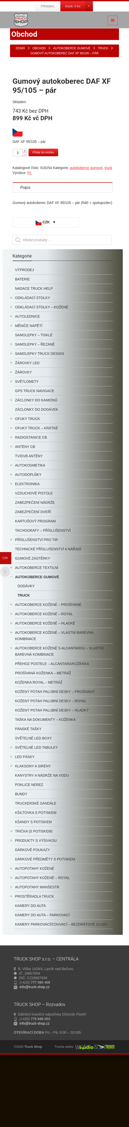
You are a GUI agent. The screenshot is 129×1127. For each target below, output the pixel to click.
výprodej (24, 335)
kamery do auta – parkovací (42, 980)
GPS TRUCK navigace (34, 456)
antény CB (25, 512)
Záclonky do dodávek (36, 474)
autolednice (27, 381)
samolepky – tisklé (34, 400)
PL (29, 238)
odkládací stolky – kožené (41, 372)
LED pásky (25, 822)
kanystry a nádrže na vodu (42, 840)
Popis (25, 252)
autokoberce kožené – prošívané (48, 669)
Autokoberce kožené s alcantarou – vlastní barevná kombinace (59, 716)
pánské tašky (28, 794)
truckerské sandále (35, 868)
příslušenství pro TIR (36, 605)
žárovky (23, 437)
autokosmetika (30, 530)
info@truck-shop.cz (35, 1052)
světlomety (27, 446)
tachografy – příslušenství (43, 595)
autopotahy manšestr (37, 952)
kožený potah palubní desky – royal (50, 766)
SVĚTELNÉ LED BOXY (33, 803)
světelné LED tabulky (36, 812)
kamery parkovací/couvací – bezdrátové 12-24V (61, 989)
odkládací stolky (32, 363)
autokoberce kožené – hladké (45, 688)
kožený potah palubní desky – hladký (52, 775)
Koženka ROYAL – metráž (38, 747)
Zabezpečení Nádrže (35, 567)
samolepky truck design (39, 418)
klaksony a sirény (33, 831)
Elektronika (27, 549)
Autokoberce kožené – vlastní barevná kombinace (54, 700)
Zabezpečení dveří (33, 577)
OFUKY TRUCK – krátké (36, 493)
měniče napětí (28, 391)
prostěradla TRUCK (34, 961)
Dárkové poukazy (32, 915)
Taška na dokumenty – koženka (45, 784)
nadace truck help (34, 353)
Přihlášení (47, 6)
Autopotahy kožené (34, 933)
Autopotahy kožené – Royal (42, 943)
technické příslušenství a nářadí (48, 614)
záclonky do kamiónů (36, 465)
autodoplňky (28, 539)
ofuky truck (27, 484)
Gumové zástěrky (32, 623)
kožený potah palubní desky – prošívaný (55, 757)
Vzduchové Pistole (34, 558)
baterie (22, 344)
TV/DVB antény (29, 521)
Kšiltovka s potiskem (35, 877)
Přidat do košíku (43, 217)
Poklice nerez (29, 850)
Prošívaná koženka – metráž (43, 738)
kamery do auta (30, 971)
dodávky (26, 651)
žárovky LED (27, 428)
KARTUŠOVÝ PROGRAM (35, 586)
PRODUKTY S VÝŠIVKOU (36, 905)
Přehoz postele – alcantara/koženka (52, 729)
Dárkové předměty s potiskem (45, 924)
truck (108, 233)
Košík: (79, 6)
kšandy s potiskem (33, 887)
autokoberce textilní (36, 633)
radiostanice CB (31, 502)
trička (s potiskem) (33, 896)
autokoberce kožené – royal (44, 679)
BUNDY (21, 859)
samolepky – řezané (35, 409)
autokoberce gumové (86, 233)
